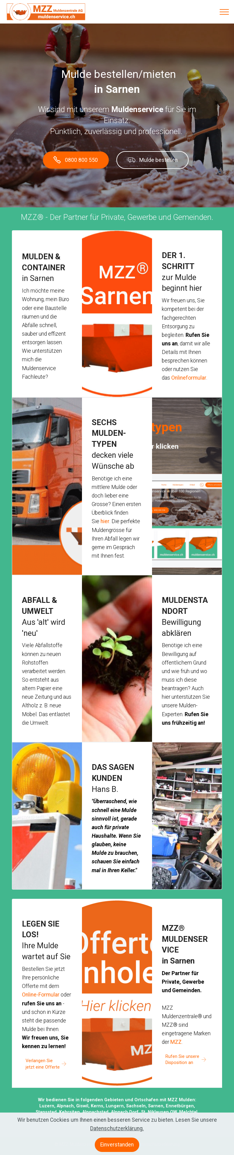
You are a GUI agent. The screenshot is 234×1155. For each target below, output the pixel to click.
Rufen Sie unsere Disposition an (182, 1059)
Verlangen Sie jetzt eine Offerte (43, 1063)
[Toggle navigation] (224, 12)
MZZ (176, 1042)
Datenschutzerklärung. (117, 1133)
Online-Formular (40, 995)
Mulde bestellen (152, 160)
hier (105, 521)
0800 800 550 (75, 160)
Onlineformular (188, 378)
